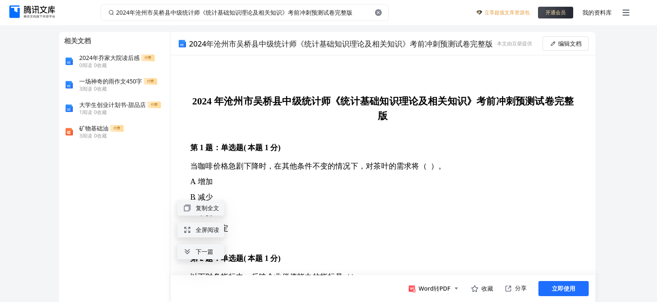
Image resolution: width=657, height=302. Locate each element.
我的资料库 (597, 12)
